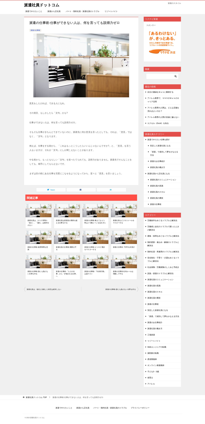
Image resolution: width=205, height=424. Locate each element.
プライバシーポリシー (140, 408)
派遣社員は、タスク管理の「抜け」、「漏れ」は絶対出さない (38, 223)
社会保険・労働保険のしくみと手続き (163, 267)
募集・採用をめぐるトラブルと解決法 (163, 236)
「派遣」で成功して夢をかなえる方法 (164, 153)
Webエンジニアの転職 (156, 347)
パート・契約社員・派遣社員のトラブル (82, 11)
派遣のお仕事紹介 (157, 161)
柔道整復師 (152, 359)
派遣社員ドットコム (42, 5)
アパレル (151, 384)
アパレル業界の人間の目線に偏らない (163, 117)
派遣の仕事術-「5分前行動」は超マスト (95, 272)
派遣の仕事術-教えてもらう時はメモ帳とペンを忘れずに (95, 222)
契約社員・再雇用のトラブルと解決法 (163, 252)
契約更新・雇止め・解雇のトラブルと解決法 (163, 244)
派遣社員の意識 (156, 186)
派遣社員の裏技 (156, 198)
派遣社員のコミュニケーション (163, 180)
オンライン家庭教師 (155, 365)
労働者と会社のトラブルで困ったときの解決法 (163, 228)
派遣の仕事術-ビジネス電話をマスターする (94, 248)
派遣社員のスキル (157, 192)
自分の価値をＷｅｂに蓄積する (160, 92)
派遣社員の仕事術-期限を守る (66, 248)
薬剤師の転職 (153, 353)
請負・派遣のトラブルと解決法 (160, 273)
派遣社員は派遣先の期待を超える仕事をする (66, 222)
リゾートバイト (111, 11)
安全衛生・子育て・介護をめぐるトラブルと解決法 (163, 259)
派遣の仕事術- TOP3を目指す (124, 247)
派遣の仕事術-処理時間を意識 (38, 248)
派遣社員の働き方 (157, 167)
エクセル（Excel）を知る (158, 123)
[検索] (162, 76)
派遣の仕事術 (35, 30)
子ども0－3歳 (153, 371)
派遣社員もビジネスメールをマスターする (123, 222)
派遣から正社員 (53, 11)
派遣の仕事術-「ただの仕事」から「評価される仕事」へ (66, 273)
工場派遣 (151, 335)
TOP (36, 397)
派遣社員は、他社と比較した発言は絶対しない (44, 289)
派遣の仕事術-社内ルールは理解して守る (123, 272)
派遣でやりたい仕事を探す (158, 140)
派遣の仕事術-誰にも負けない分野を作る (38, 272)
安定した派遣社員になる (160, 146)
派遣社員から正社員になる (158, 173)
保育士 (150, 378)
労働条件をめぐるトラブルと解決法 (162, 220)
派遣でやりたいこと (33, 11)
